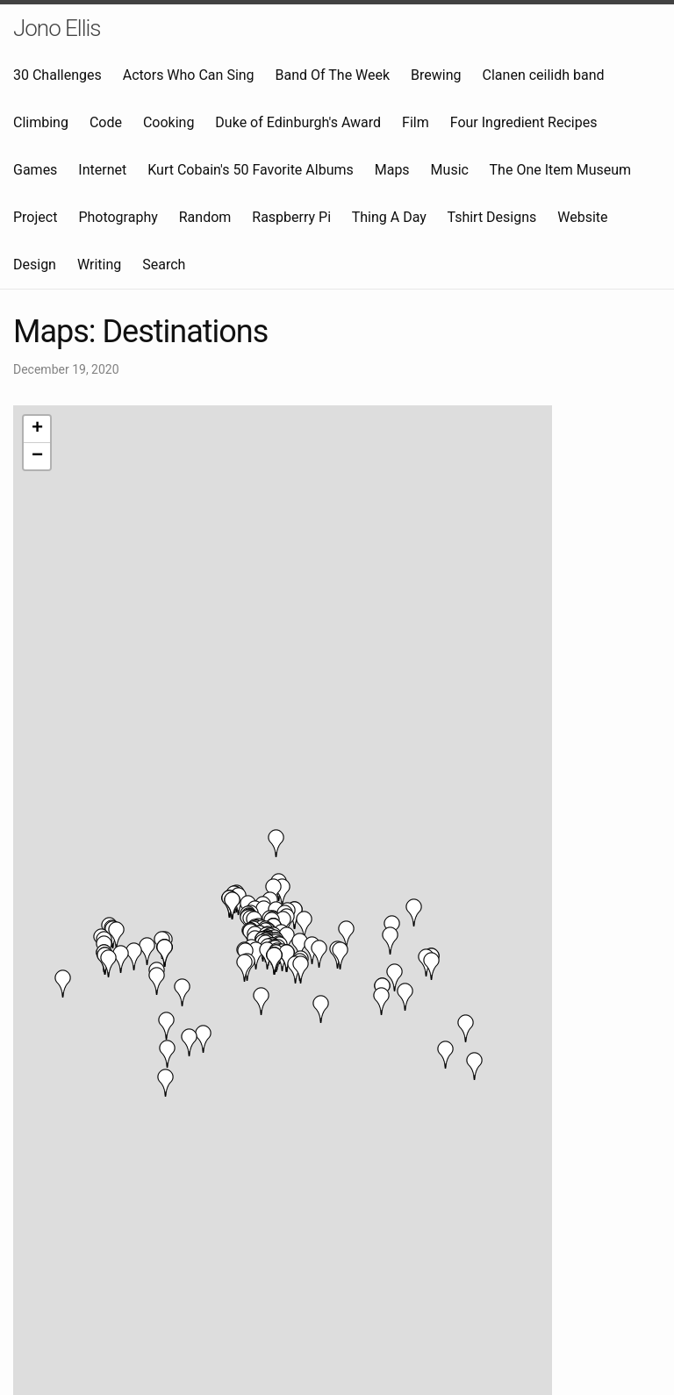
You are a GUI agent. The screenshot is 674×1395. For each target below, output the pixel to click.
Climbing (40, 122)
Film (415, 122)
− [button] (37, 456)
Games (35, 169)
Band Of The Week (333, 75)
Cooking (168, 122)
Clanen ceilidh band (544, 75)
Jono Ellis (57, 28)
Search (163, 264)
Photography (117, 217)
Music (450, 169)
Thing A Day (389, 217)
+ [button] (37, 429)
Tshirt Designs (492, 217)
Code (106, 122)
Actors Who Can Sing (189, 75)
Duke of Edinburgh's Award (298, 122)
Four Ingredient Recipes (524, 122)
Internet (102, 169)
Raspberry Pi (291, 217)
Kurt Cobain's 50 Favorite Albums (250, 169)
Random (205, 217)
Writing (99, 264)
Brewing (436, 75)
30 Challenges (57, 75)
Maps (392, 169)
